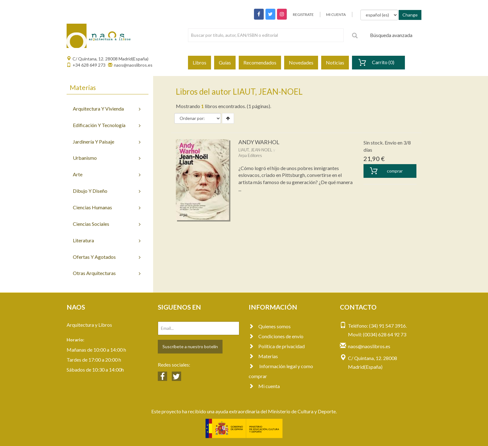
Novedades (301, 62)
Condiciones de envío (276, 336)
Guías (225, 62)
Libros (199, 62)
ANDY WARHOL (258, 142)
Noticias (335, 62)
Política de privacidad (277, 346)
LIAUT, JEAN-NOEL (255, 149)
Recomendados (259, 62)
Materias (263, 356)
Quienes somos (270, 326)
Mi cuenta (264, 386)
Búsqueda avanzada (391, 35)
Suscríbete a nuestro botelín (190, 346)
